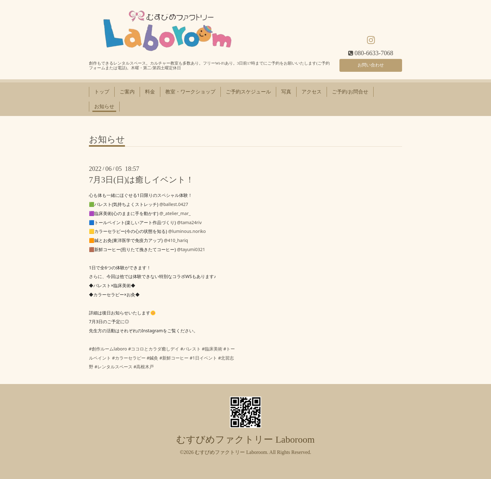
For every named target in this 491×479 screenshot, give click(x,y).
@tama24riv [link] (189, 222)
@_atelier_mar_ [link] (175, 213)
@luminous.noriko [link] (187, 231)
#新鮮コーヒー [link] (174, 358)
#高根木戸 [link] (143, 367)
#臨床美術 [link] (212, 349)
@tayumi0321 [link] (191, 249)
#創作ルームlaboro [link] (108, 349)
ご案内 (127, 91)
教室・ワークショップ (190, 91)
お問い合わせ (371, 64)
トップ (101, 91)
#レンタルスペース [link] (113, 367)
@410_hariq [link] (176, 240)
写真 (286, 91)
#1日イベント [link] (203, 358)
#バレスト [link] (190, 349)
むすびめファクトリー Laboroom (245, 439)
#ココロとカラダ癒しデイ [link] (153, 349)
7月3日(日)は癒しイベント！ (141, 179)
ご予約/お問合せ (350, 91)
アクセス (312, 91)
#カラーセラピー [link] (129, 358)
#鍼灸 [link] (152, 358)
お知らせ (104, 106)
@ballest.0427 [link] (173, 204)
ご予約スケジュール (248, 91)
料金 (150, 91)
